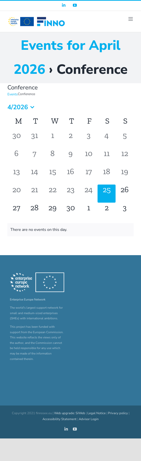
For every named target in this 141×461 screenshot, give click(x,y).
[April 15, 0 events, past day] (52, 175)
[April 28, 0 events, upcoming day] (34, 212)
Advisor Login (89, 419)
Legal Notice (96, 413)
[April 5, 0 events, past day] (125, 139)
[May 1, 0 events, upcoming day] (89, 212)
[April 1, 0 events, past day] (52, 139)
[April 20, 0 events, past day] (16, 194)
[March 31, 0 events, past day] (34, 139)
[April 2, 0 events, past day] (70, 139)
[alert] (70, 229)
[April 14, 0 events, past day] (34, 175)
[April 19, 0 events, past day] (125, 175)
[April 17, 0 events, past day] (89, 175)
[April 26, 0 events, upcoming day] (125, 194)
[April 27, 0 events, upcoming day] (16, 212)
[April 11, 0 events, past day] (107, 157)
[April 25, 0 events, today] (107, 194)
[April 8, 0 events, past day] (52, 157)
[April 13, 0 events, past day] (16, 175)
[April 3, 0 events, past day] (89, 139)
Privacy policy (118, 413)
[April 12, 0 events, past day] (125, 157)
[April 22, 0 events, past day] (52, 194)
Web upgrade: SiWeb (69, 413)
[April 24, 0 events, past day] (89, 194)
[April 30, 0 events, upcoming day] (70, 212)
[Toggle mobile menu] (131, 19)
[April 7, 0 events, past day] (34, 157)
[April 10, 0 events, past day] (89, 157)
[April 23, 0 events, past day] (70, 194)
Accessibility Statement (59, 419)
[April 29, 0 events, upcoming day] (52, 212)
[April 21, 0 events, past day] (34, 194)
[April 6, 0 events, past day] (16, 157)
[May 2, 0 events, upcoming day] (107, 212)
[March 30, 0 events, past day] (16, 139)
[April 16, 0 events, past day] (70, 175)
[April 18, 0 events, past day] (107, 175)
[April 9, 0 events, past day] (70, 157)
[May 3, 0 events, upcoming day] (125, 212)
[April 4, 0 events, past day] (107, 139)
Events (12, 94)
